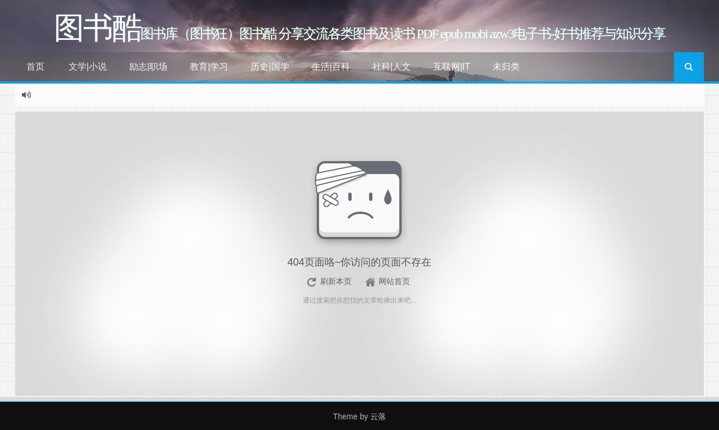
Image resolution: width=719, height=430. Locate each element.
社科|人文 (391, 66)
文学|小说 (88, 66)
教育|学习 (209, 66)
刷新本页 (336, 281)
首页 (35, 66)
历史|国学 (270, 66)
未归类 (506, 66)
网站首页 (394, 281)
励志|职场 (148, 66)
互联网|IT (451, 66)
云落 (378, 416)
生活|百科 (331, 66)
